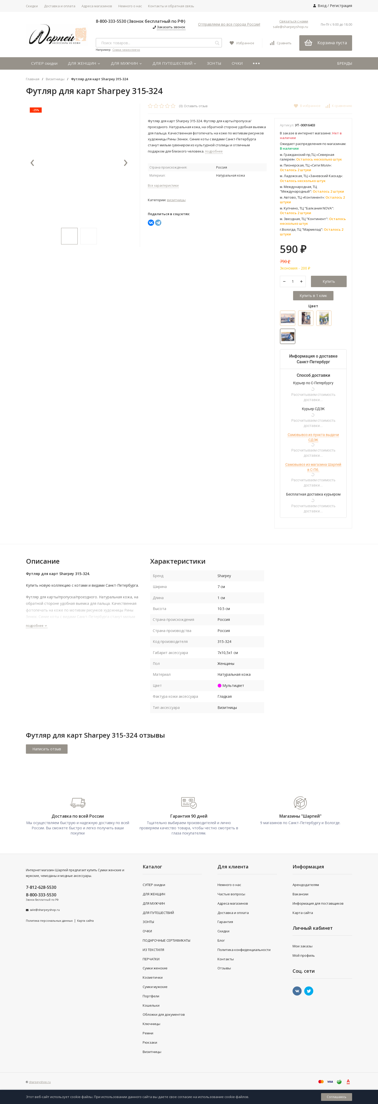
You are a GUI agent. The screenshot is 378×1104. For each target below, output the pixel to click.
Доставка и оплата (59, 6)
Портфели (151, 996)
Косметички (153, 977)
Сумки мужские (155, 986)
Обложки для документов (164, 1014)
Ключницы (151, 1023)
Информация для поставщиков (318, 903)
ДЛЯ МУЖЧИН (126, 63)
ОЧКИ (237, 63)
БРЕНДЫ (344, 63)
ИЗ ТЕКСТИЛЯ (153, 949)
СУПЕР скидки (44, 63)
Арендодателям (306, 884)
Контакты (225, 959)
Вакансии (300, 894)
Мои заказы (302, 946)
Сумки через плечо (126, 50)
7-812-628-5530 (41, 887)
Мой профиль (304, 955)
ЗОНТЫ (214, 63)
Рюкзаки (150, 1042)
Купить (329, 281)
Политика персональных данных (49, 921)
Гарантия (225, 921)
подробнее (36, 625)
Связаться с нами (293, 21)
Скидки (32, 6)
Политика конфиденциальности (244, 949)
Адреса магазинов (97, 6)
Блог (221, 940)
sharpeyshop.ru (40, 1082)
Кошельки (151, 1005)
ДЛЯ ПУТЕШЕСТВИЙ (174, 63)
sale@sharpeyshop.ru (290, 26)
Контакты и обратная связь (171, 6)
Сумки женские (155, 968)
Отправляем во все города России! (229, 24)
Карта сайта (85, 921)
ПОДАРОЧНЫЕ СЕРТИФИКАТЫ (166, 940)
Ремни (148, 1033)
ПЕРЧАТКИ (151, 959)
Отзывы (224, 968)
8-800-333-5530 (41, 895)
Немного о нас (130, 6)
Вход (322, 5)
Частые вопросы (231, 894)
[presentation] (32, 163)
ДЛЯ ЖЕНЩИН (84, 63)
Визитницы (55, 79)
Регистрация (341, 5)
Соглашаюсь (336, 1097)
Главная (32, 79)
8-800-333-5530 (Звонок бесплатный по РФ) (140, 21)
